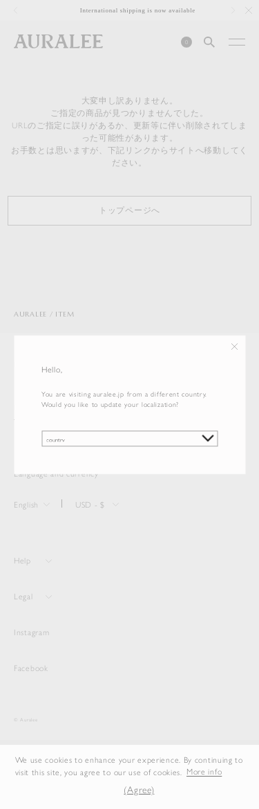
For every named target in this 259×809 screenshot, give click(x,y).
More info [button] (204, 772)
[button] (104, 789)
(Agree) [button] (139, 789)
